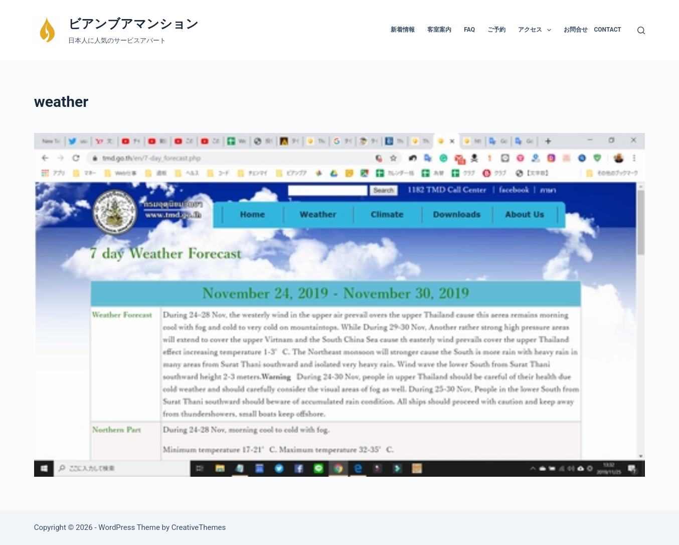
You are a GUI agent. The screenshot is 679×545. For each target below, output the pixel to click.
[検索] (641, 30)
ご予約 (496, 29)
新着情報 (403, 29)
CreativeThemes (199, 527)
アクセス (536, 30)
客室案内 (439, 29)
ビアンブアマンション (133, 24)
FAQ (469, 29)
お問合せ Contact (592, 29)
